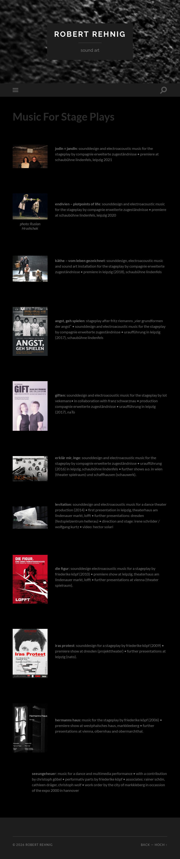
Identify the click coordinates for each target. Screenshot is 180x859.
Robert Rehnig (90, 34)
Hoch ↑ (161, 845)
